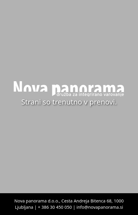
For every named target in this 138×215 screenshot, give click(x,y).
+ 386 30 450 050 (55, 207)
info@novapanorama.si (99, 207)
